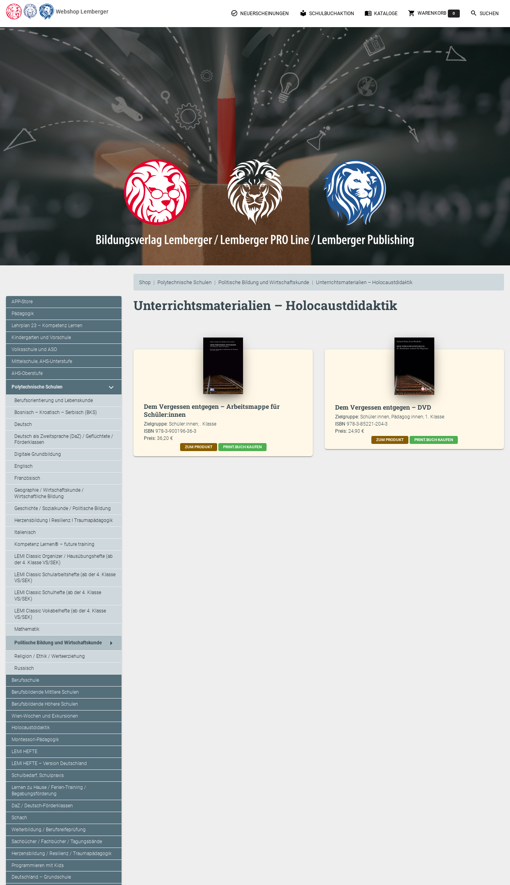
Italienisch (25, 532)
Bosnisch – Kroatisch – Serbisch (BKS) (55, 412)
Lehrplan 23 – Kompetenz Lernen (47, 325)
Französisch (27, 478)
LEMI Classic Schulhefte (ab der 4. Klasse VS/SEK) (57, 596)
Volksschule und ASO (34, 349)
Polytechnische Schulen (184, 282)
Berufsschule (25, 680)
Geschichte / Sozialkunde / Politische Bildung (62, 508)
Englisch (23, 466)
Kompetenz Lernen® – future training (54, 544)
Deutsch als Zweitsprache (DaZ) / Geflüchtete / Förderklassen (63, 439)
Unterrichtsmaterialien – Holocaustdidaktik (364, 282)
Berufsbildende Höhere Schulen (45, 704)
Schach (19, 817)
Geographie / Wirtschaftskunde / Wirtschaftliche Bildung (49, 493)
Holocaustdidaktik (31, 727)
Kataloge (381, 13)
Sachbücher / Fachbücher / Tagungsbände (57, 841)
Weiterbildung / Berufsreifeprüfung (49, 829)
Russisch (24, 668)
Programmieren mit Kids (38, 865)
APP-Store (22, 301)
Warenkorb (434, 14)
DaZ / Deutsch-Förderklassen (42, 805)
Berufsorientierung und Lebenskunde (53, 400)
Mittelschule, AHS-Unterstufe (42, 361)
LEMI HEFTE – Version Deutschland (49, 763)
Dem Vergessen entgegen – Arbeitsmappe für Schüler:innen (212, 410)
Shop (145, 282)
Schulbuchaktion (327, 13)
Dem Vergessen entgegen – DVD (383, 407)
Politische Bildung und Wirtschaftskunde (263, 282)
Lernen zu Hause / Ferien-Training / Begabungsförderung (49, 791)
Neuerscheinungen (260, 13)
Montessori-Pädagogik (35, 739)
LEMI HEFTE (24, 751)
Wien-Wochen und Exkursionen (45, 716)
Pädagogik (23, 313)
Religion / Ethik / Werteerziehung (49, 656)
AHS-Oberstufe (27, 373)
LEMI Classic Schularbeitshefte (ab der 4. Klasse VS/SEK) (65, 578)
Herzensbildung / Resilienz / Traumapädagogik (62, 853)
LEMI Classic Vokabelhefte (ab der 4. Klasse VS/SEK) (60, 614)
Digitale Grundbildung (37, 454)
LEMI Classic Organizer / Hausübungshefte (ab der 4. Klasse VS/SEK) (63, 559)
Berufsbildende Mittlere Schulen (45, 692)
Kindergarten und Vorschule (41, 337)
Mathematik (26, 629)
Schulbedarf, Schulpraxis (38, 775)
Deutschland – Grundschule (41, 877)
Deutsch (23, 424)
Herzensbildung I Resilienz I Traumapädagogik (63, 520)
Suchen (484, 13)
